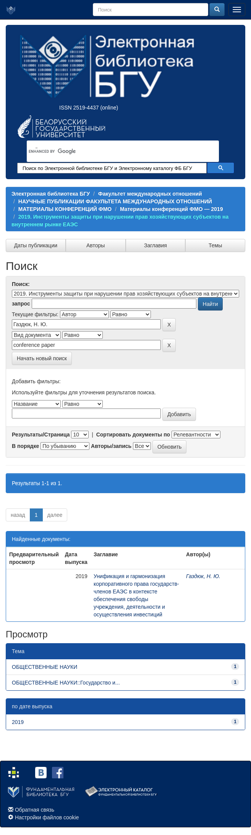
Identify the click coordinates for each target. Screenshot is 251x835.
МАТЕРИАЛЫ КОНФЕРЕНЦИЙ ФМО (65, 209)
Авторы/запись (111, 446)
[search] (113, 151)
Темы (215, 245)
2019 (18, 722)
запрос (21, 304)
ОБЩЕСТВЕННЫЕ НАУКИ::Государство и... (66, 683)
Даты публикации (35, 245)
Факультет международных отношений (150, 194)
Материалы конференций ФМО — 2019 (171, 209)
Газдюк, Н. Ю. (203, 576)
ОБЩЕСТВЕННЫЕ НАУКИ (44, 667)
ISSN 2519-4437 (79, 108)
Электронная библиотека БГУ (50, 194)
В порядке (25, 446)
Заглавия (155, 245)
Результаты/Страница (41, 434)
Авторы (95, 245)
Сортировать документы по (133, 434)
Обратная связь (34, 810)
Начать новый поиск (42, 358)
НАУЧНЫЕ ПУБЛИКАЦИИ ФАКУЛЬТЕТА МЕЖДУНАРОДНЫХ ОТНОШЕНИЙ (115, 201)
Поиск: (21, 284)
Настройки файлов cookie (47, 817)
